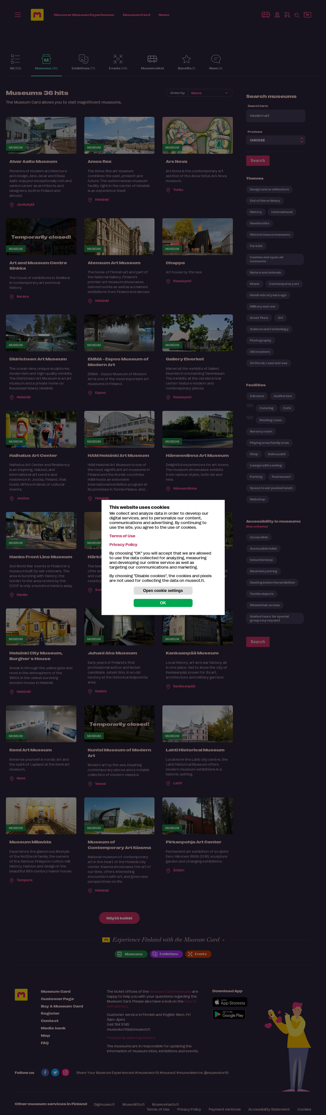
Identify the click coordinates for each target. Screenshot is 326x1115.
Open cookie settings (163, 590)
